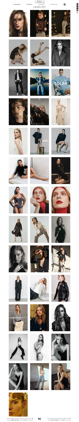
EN (77, 4)
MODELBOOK (17, 4)
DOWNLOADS (54, 4)
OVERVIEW (29, 4)
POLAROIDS (41, 4)
